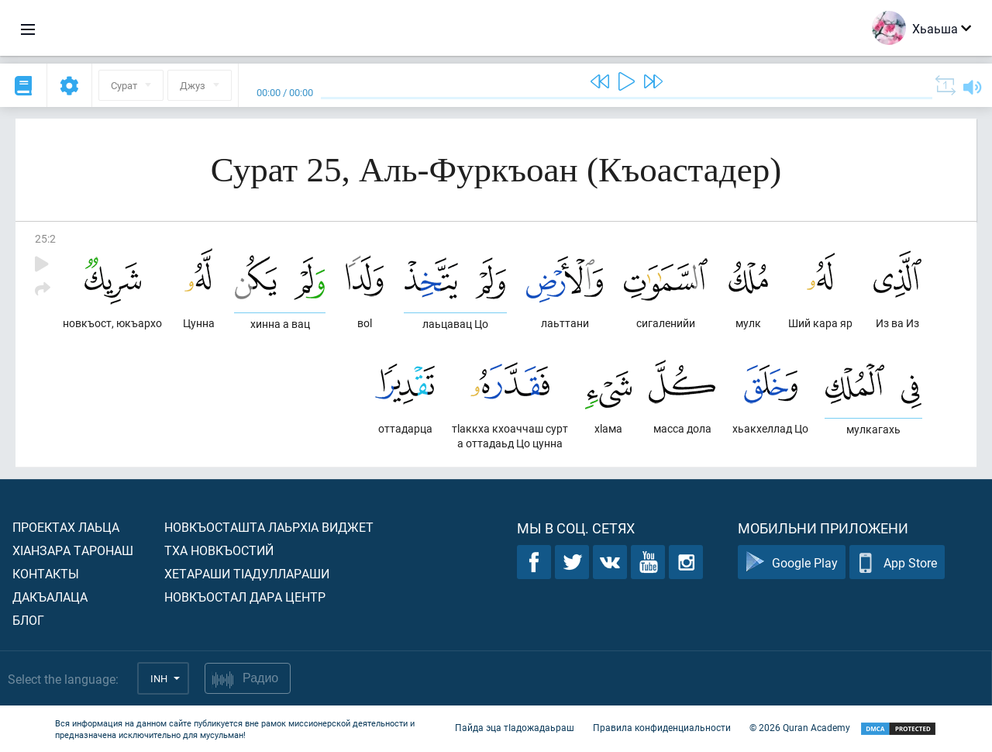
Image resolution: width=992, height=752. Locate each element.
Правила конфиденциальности (662, 727)
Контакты (45, 573)
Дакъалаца (50, 596)
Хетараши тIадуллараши (246, 573)
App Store (897, 562)
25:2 (45, 238)
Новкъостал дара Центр (245, 596)
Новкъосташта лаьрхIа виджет (269, 527)
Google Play (792, 562)
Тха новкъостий (219, 550)
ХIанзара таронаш (72, 550)
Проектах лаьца (65, 527)
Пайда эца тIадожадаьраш (514, 727)
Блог (28, 620)
